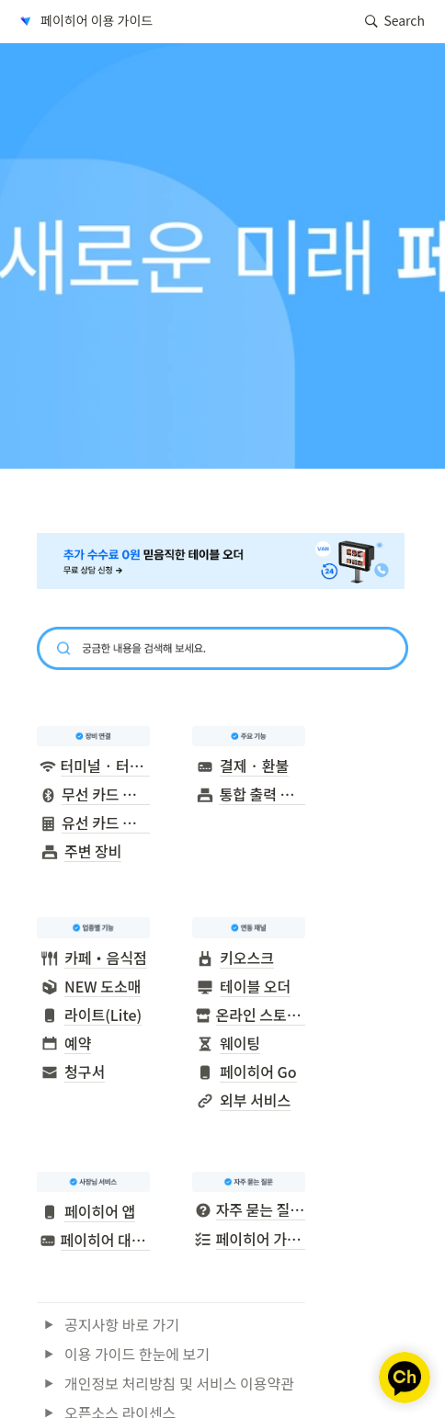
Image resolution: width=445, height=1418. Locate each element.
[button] (84, 21)
